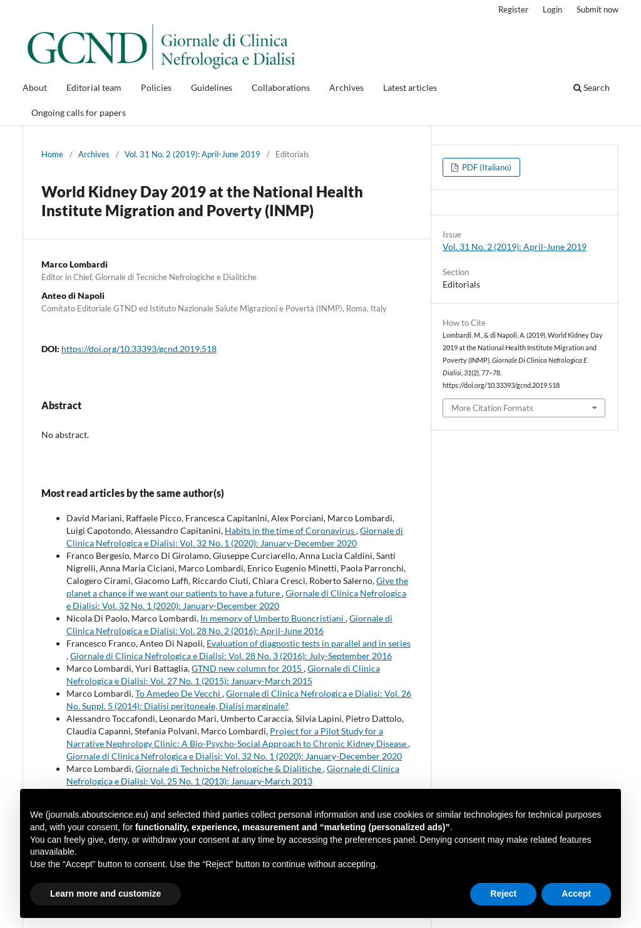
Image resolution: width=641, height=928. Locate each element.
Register (513, 9)
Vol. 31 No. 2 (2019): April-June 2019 (192, 154)
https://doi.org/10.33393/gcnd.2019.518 (139, 348)
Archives (346, 87)
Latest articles (410, 87)
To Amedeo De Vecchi (178, 693)
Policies (156, 87)
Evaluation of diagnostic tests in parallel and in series (309, 643)
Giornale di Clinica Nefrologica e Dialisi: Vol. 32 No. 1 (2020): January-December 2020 (234, 756)
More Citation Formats (492, 408)
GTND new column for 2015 (248, 668)
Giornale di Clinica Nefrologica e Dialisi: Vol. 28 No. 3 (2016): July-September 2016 (231, 655)
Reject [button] (503, 894)
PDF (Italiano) (485, 167)
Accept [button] (576, 894)
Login (552, 9)
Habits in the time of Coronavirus (290, 530)
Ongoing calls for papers (78, 112)
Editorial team (93, 87)
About (35, 87)
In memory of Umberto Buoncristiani (273, 618)
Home (52, 154)
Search (591, 87)
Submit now (597, 9)
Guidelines (211, 87)
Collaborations (281, 87)
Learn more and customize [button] (105, 894)
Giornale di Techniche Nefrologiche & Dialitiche (229, 768)
